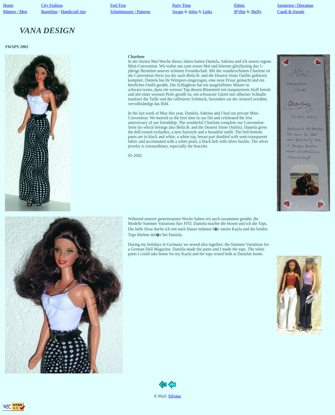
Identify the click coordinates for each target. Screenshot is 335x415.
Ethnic (239, 5)
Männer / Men (15, 11)
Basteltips (49, 11)
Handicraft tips (73, 11)
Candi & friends (290, 11)
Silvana (174, 396)
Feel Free (118, 5)
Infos (193, 11)
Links (207, 11)
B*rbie (239, 11)
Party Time (181, 5)
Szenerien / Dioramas (295, 5)
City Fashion (52, 5)
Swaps (177, 11)
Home (8, 5)
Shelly (256, 11)
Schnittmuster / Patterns (130, 11)
